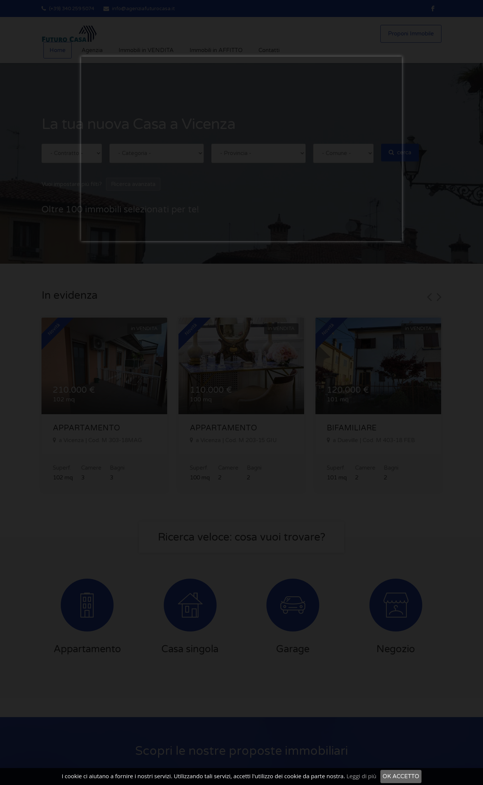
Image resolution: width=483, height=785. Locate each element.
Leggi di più (361, 776)
